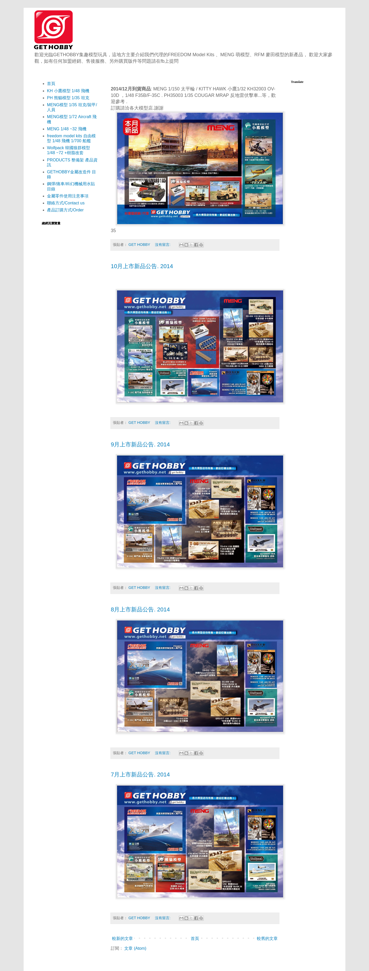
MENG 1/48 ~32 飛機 (66, 129)
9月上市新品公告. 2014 (140, 444)
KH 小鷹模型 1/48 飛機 (68, 91)
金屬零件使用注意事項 (67, 196)
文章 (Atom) (135, 948)
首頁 (195, 938)
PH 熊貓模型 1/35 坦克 (68, 98)
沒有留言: (163, 244)
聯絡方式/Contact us (66, 203)
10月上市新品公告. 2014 (142, 266)
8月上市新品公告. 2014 (140, 609)
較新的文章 (122, 938)
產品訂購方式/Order (65, 210)
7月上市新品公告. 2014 (140, 774)
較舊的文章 (267, 938)
